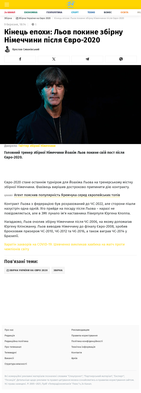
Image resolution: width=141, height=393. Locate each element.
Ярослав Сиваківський (25, 49)
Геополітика (54, 12)
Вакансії (9, 358)
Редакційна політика (16, 341)
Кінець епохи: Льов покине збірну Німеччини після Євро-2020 (89, 18)
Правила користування (84, 335)
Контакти (76, 352)
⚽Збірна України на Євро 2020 (33, 18)
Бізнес (108, 12)
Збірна (8, 18)
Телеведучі (11, 352)
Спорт (75, 12)
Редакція (10, 335)
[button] (20, 59)
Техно (91, 12)
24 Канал (9, 12)
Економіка (30, 12)
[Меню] (7, 4)
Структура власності (16, 363)
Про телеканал (13, 346)
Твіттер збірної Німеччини (36, 146)
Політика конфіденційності (87, 341)
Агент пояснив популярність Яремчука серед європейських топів (67, 195)
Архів (74, 358)
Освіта (124, 12)
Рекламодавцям (80, 329)
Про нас (9, 329)
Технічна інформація (83, 346)
